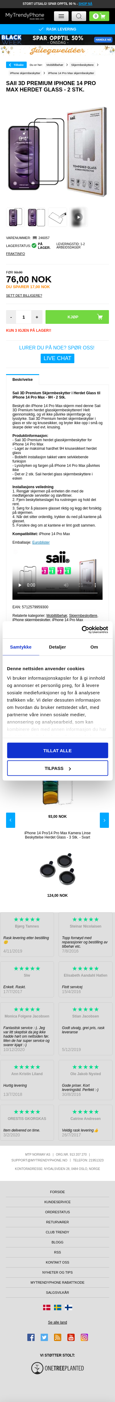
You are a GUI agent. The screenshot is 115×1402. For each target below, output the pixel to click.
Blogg (57, 1242)
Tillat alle (57, 750)
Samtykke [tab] (21, 646)
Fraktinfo (15, 254)
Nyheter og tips (57, 1272)
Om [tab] (94, 646)
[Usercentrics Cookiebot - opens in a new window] (82, 630)
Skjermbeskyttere (83, 615)
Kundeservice (57, 1202)
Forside (57, 1192)
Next (104, 820)
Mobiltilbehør (56, 615)
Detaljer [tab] (57, 646)
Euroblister (40, 542)
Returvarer (57, 1222)
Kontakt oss (57, 1262)
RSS (57, 1252)
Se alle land (57, 1322)
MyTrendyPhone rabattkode (58, 1282)
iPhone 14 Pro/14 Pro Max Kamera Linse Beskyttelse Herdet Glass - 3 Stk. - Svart (57, 835)
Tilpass (58, 768)
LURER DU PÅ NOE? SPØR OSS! (57, 354)
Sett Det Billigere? (24, 295)
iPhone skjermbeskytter (31, 620)
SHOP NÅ (85, 3)
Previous (10, 820)
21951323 (96, 1160)
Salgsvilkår (57, 1292)
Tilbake (19, 64)
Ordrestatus (57, 1212)
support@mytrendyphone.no (40, 1160)
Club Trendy (57, 1232)
